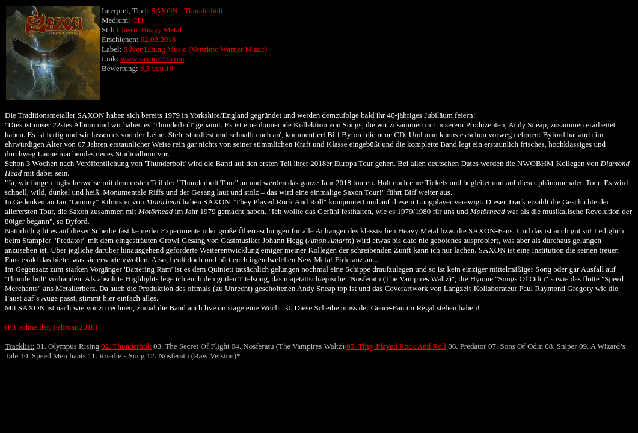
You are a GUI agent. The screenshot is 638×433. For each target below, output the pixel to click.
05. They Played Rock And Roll (396, 346)
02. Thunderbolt (126, 346)
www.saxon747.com (152, 58)
